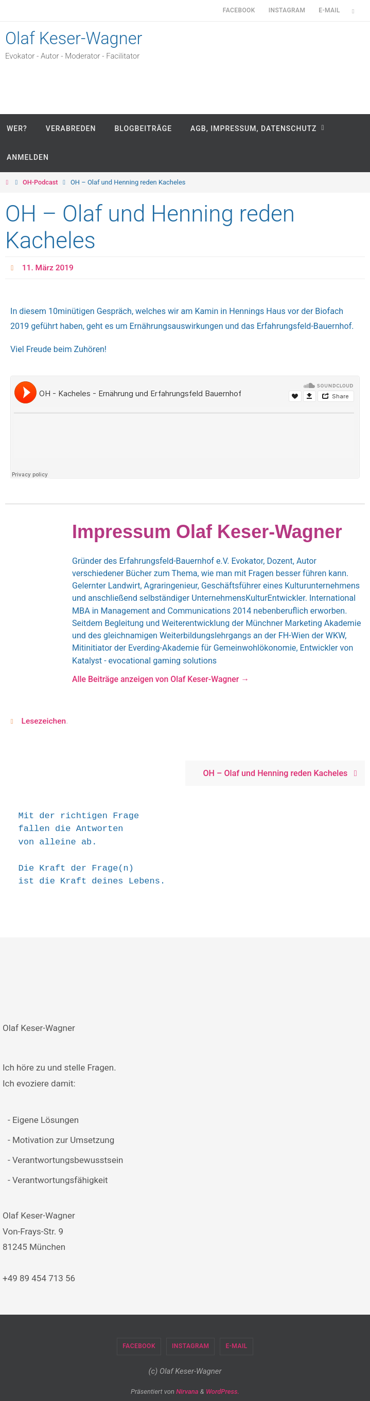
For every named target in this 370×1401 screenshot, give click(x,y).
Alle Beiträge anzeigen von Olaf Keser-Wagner (162, 679)
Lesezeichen (44, 721)
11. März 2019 (48, 267)
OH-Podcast (41, 182)
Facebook (239, 10)
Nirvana (187, 1391)
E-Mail (329, 10)
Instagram (287, 10)
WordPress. (222, 1391)
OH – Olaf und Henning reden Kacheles (282, 773)
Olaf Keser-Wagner (78, 39)
